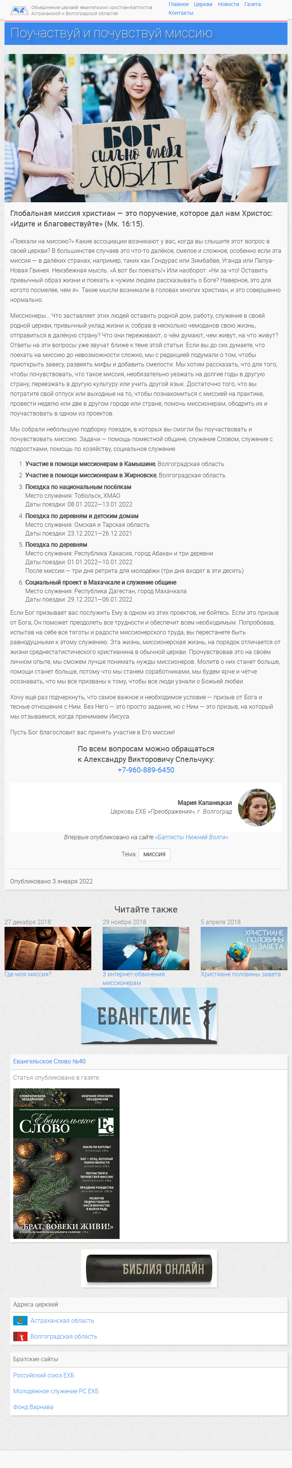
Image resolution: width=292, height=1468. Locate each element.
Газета (252, 4)
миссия (154, 854)
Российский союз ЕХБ (43, 1375)
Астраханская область (62, 1320)
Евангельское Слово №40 (49, 1061)
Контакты (181, 12)
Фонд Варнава (33, 1407)
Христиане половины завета (241, 974)
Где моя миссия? (28, 974)
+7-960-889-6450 (146, 769)
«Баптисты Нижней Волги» (191, 837)
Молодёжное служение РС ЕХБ (56, 1391)
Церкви (203, 4)
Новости (228, 4)
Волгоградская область (64, 1336)
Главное (179, 4)
